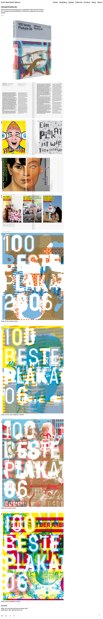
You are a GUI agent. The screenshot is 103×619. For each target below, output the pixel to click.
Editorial (78, 2)
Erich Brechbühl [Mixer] (10, 2)
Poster (55, 2)
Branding (63, 2)
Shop (94, 2)
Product (87, 2)
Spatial (71, 2)
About (99, 2)
